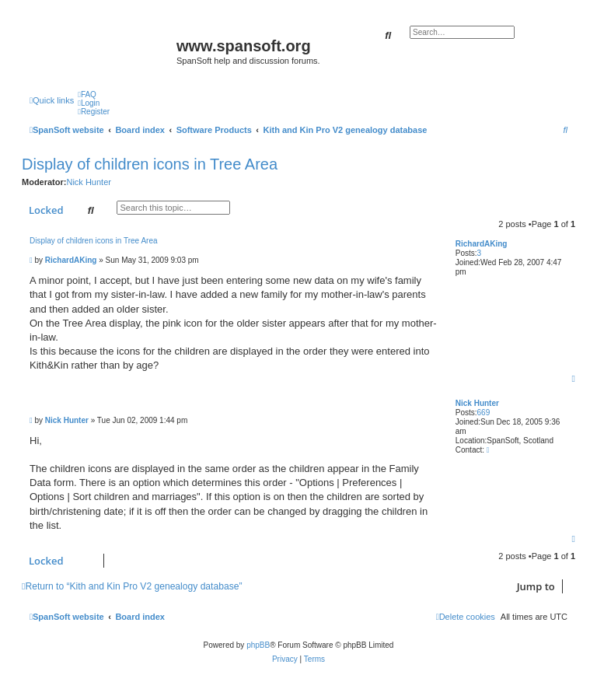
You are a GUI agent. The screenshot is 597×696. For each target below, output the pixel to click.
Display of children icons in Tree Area (150, 164)
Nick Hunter (88, 182)
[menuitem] (87, 94)
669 (484, 412)
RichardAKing (482, 244)
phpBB (258, 645)
